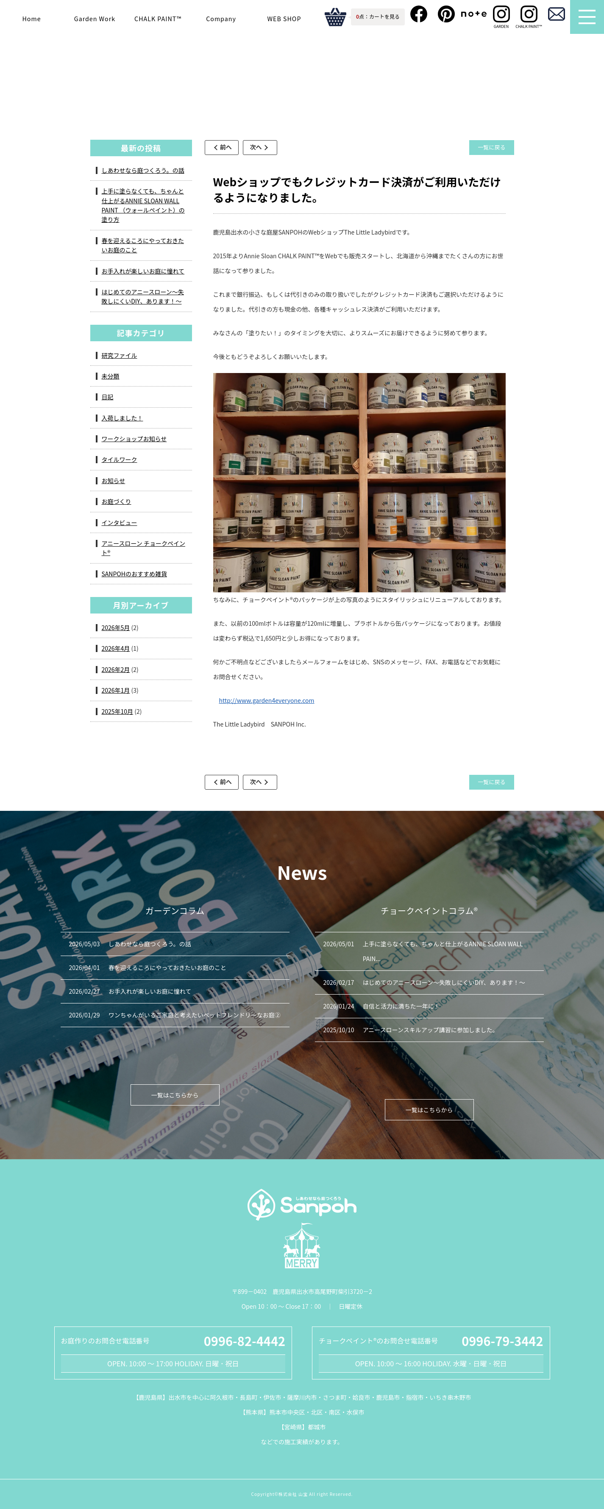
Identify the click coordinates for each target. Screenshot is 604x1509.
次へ (263, 147)
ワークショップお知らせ (134, 438)
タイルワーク (119, 459)
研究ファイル (119, 355)
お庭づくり (116, 501)
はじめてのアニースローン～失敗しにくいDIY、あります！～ (143, 296)
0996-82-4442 (244, 1340)
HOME (156, 102)
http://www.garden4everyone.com (267, 700)
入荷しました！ (122, 418)
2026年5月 (116, 627)
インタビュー (119, 522)
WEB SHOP (284, 18)
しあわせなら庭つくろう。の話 (143, 170)
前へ (228, 147)
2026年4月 (116, 648)
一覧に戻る (491, 147)
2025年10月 (118, 711)
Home (31, 18)
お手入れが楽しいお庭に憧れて (143, 271)
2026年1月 (116, 690)
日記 (108, 396)
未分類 (111, 376)
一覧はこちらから (175, 1095)
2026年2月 (116, 669)
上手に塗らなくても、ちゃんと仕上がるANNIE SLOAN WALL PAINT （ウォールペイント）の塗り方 (143, 205)
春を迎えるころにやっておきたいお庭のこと (143, 245)
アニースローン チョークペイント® (283, 102)
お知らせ (113, 480)
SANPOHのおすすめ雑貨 (134, 573)
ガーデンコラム (201, 102)
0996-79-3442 (502, 1340)
